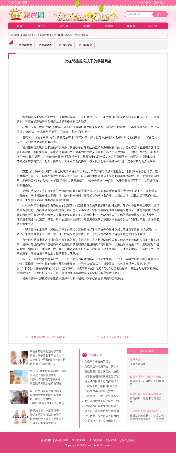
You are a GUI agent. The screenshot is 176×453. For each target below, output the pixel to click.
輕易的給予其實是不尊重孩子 (47, 418)
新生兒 (42, 25)
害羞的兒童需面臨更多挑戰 (45, 395)
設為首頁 (159, 2)
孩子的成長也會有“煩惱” (115, 337)
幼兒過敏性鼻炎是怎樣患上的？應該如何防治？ (112, 401)
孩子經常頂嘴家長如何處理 (45, 390)
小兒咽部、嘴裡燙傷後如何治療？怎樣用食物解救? (114, 415)
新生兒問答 (61, 440)
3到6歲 (109, 25)
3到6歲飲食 (25, 45)
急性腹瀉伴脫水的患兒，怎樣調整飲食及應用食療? (114, 371)
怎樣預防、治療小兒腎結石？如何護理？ (108, 396)
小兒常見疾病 (127, 440)
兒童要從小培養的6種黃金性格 (48, 359)
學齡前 (131, 25)
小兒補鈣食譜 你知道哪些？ (146, 411)
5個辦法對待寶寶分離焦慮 (45, 379)
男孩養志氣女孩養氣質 (43, 422)
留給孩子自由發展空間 (43, 375)
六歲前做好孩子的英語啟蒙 (49, 337)
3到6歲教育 (42, 35)
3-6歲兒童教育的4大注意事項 (47, 403)
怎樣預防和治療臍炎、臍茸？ (102, 366)
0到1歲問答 (78, 440)
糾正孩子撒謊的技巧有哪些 (45, 383)
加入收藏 (145, 2)
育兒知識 (110, 440)
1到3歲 (86, 25)
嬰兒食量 (135, 359)
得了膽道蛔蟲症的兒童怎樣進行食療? (106, 376)
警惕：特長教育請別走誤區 (45, 414)
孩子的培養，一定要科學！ (45, 410)
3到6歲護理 (45, 45)
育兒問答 (46, 440)
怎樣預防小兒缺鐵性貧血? (100, 391)
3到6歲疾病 (65, 45)
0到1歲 (64, 25)
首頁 (19, 25)
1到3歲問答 (95, 440)
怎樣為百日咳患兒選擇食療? (101, 406)
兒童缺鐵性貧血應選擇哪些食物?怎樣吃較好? (111, 381)
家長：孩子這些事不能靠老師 (47, 355)
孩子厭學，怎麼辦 (40, 399)
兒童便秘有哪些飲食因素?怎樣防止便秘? (108, 420)
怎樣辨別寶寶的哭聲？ (98, 361)
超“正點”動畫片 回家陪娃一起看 (48, 371)
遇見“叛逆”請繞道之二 (42, 363)
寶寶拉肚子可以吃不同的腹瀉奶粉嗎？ (147, 376)
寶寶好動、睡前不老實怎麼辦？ (147, 394)
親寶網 (15, 35)
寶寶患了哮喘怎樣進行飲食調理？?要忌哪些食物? (114, 410)
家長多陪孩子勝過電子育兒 (45, 351)
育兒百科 (153, 25)
